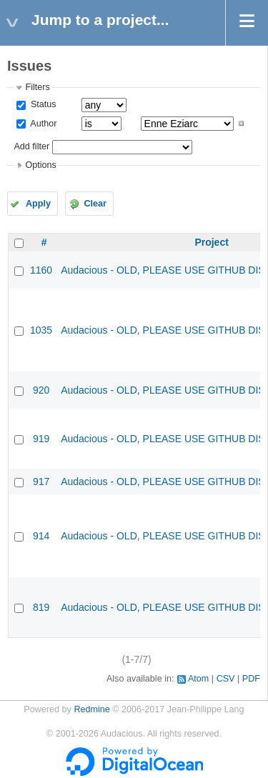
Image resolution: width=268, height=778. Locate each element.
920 (41, 390)
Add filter (31, 146)
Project (211, 242)
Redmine (91, 709)
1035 (41, 330)
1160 (41, 270)
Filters (37, 87)
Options (40, 165)
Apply (38, 204)
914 (41, 536)
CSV (226, 679)
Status (42, 104)
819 (41, 607)
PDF (251, 679)
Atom (198, 679)
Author (42, 124)
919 (41, 438)
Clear (95, 204)
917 (41, 481)
